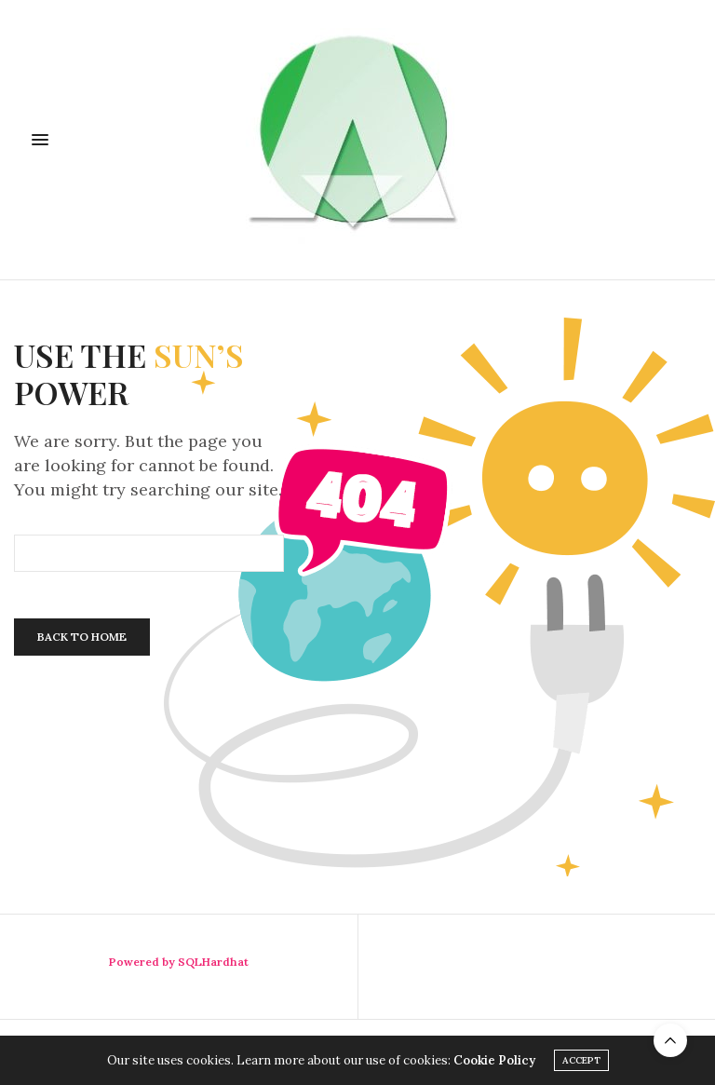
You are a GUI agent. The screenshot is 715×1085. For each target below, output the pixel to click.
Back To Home (82, 637)
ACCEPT (581, 1060)
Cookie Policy (494, 1060)
